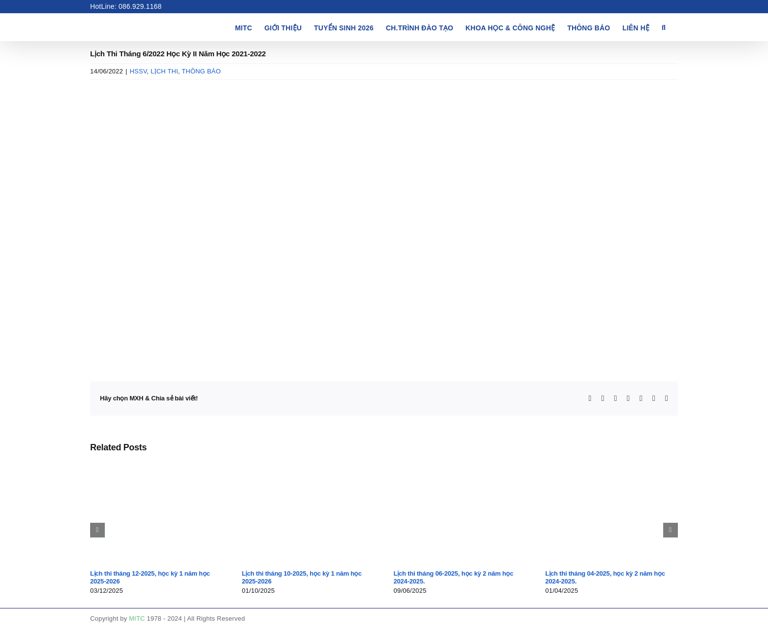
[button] (664, 27)
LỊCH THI (164, 71)
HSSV (138, 71)
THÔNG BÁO (201, 71)
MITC (137, 618)
